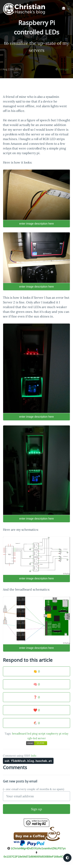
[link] (66, 9)
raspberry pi (53, 733)
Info (33, 755)
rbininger (63, 69)
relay (65, 733)
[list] (66, 8)
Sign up (36, 809)
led (29, 733)
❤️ (36, 710)
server (42, 738)
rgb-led (32, 738)
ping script (38, 733)
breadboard (19, 733)
